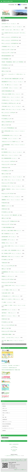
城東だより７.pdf (5, 268)
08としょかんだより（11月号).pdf (8, 112)
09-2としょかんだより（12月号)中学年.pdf (10, 40)
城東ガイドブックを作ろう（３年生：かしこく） (11, 299)
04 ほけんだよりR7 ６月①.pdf (7, 282)
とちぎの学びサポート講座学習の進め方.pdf (9, 367)
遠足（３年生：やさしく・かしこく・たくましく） (12, 179)
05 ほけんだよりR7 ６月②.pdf (7, 279)
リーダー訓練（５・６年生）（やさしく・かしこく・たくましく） (15, 305)
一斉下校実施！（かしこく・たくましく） (10, 138)
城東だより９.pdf (5, 218)
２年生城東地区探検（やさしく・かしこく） (10, 135)
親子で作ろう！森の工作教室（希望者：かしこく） (12, 230)
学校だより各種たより (19, 459)
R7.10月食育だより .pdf (6, 170)
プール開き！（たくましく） (7, 302)
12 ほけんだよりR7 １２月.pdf (7, 49)
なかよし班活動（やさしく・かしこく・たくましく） (12, 26)
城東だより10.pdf (5, 173)
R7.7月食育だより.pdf (6, 259)
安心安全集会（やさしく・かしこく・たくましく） (12, 186)
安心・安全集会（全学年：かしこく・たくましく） (12, 253)
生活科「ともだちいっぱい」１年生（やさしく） (11, 29)
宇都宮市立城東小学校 (8, 1)
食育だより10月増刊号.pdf (7, 121)
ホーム (3, 459)
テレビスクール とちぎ (6, 363)
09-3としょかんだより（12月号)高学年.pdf (10, 37)
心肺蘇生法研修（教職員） (7, 334)
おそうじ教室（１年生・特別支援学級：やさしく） (12, 250)
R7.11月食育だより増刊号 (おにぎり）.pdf (10, 103)
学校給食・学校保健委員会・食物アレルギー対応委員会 (12, 61)
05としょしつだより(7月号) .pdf (8, 265)
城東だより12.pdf (5, 71)
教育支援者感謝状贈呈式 (6, 55)
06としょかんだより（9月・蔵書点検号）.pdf (10, 215)
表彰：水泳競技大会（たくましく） (8, 233)
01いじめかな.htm (14, 449)
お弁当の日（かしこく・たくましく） (9, 23)
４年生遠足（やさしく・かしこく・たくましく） (11, 97)
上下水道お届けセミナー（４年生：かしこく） (11, 296)
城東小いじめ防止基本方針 (13, 444)
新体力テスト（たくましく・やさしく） (9, 315)
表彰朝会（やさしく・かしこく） (8, 242)
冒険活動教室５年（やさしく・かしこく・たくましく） (12, 81)
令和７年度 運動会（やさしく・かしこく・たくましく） (13, 340)
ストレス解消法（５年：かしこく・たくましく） (11, 196)
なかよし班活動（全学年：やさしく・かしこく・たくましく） (14, 285)
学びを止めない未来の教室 (6, 378)
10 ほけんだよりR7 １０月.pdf (7, 164)
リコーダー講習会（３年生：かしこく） (9, 289)
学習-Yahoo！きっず (5, 397)
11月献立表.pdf (4, 115)
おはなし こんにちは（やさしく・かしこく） (11, 337)
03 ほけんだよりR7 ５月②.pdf (7, 331)
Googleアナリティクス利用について (20, 469)
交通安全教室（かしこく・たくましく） (9, 309)
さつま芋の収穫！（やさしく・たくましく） (10, 87)
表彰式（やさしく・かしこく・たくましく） (10, 155)
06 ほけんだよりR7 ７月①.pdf (7, 224)
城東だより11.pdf (5, 124)
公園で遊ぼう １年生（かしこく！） (9, 312)
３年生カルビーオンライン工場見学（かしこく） (11, 141)
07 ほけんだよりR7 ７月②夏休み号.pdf (9, 221)
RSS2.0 (7, 20)
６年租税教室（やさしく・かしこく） (9, 46)
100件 (3, 20)
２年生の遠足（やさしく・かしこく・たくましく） (12, 106)
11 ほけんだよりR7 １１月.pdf (7, 52)
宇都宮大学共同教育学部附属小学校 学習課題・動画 (11, 369)
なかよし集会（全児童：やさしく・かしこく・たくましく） (13, 245)
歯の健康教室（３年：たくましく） (8, 239)
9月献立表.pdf (4, 208)
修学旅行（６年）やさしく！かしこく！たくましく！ (12, 109)
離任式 (3, 149)
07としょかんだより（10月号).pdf (8, 161)
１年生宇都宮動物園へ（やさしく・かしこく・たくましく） (13, 144)
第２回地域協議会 (5, 58)
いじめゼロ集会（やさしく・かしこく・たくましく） (12, 176)
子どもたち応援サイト (5, 358)
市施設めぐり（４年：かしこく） (8, 276)
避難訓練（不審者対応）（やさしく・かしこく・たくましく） (14, 189)
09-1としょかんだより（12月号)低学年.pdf (10, 43)
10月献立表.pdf (4, 167)
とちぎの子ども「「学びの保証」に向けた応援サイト (11, 365)
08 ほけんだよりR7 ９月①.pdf (7, 193)
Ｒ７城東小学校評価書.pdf (7, 227)
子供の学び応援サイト (5, 374)
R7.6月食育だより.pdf (6, 322)
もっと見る (14, 344)
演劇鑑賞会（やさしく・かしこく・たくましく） (11, 199)
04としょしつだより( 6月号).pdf (8, 325)
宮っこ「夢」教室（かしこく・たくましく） (10, 84)
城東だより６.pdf (5, 328)
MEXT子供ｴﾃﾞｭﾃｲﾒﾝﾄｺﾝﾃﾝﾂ (6, 382)
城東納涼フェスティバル (6, 205)
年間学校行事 (12, 459)
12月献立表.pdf (4, 68)
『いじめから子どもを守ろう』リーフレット (12, 455)
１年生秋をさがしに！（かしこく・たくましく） (11, 100)
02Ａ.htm (14, 450)
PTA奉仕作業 (4, 202)
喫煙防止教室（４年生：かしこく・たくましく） (11, 256)
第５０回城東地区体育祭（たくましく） (9, 158)
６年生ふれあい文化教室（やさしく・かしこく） (11, 94)
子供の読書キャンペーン (6, 390)
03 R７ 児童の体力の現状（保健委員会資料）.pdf (11, 78)
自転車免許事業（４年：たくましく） (9, 236)
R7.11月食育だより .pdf (6, 118)
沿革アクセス (7, 459)
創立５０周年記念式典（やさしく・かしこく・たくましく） (13, 131)
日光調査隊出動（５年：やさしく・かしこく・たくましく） (13, 271)
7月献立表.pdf (4, 262)
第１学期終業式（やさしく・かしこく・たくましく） (12, 152)
